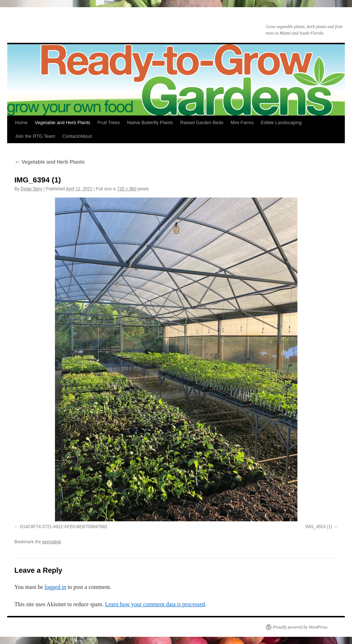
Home (21, 122)
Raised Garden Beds (201, 122)
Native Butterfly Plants (150, 122)
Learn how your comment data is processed (155, 604)
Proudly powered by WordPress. (300, 627)
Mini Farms (242, 122)
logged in (55, 587)
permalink (51, 541)
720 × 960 (126, 188)
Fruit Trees (108, 122)
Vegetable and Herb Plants (63, 122)
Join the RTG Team (35, 136)
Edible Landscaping (281, 122)
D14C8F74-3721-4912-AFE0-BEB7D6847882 (63, 526)
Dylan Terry (31, 188)
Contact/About (77, 136)
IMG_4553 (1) (319, 526)
